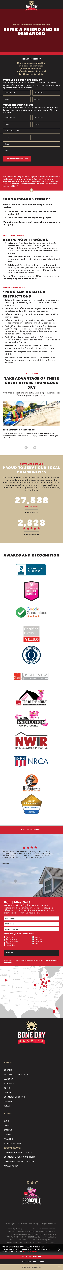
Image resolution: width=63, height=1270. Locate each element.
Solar (37, 943)
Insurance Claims (12, 1143)
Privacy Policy (8, 962)
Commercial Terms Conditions (19, 1157)
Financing (9, 1139)
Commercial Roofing (14, 1097)
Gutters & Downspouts (16, 1074)
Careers (8, 1125)
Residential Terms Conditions (19, 1161)
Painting (38, 939)
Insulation (10, 945)
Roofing (9, 937)
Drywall (38, 941)
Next (34, 447)
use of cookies (31, 1252)
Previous (26, 447)
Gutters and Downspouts (12, 940)
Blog (6, 1121)
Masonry (10, 943)
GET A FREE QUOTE (31, 1257)
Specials (8, 1130)
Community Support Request (18, 1152)
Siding (37, 937)
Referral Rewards (13, 1148)
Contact (8, 1134)
